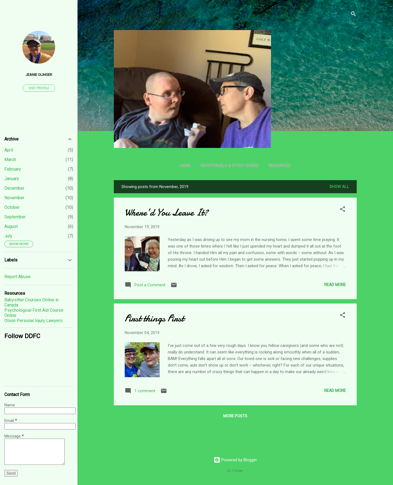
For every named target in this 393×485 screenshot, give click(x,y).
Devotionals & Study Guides (230, 165)
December (14, 188)
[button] (342, 210)
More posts (235, 416)
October (12, 207)
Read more (335, 284)
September (15, 216)
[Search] (353, 15)
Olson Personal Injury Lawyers (33, 320)
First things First (154, 318)
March (10, 159)
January (11, 178)
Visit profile (38, 88)
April (8, 150)
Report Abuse (17, 276)
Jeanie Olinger (38, 74)
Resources (280, 165)
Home (185, 165)
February (12, 169)
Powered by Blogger (235, 459)
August (11, 226)
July (8, 236)
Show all (339, 186)
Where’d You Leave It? (166, 212)
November (14, 197)
